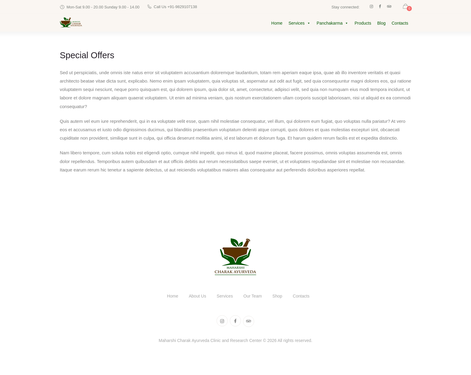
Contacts (400, 23)
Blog (381, 23)
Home (276, 23)
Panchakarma (332, 24)
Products (362, 23)
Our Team (253, 297)
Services (299, 24)
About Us (195, 297)
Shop (280, 297)
